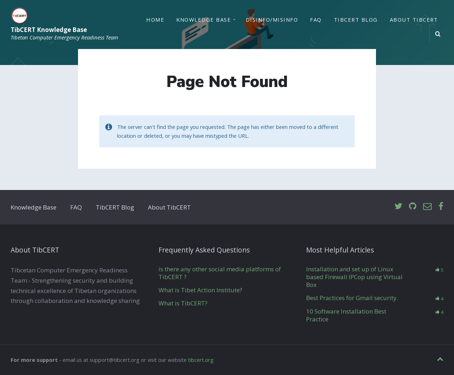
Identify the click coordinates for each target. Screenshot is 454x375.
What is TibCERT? (183, 303)
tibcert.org (201, 359)
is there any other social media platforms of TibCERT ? (220, 273)
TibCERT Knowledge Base (49, 30)
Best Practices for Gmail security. (352, 298)
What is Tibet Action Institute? (200, 290)
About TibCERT (414, 19)
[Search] (438, 34)
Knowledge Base (203, 19)
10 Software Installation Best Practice (346, 315)
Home (155, 19)
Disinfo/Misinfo (272, 19)
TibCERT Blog (356, 19)
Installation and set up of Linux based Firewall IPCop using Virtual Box (354, 277)
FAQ (315, 19)
